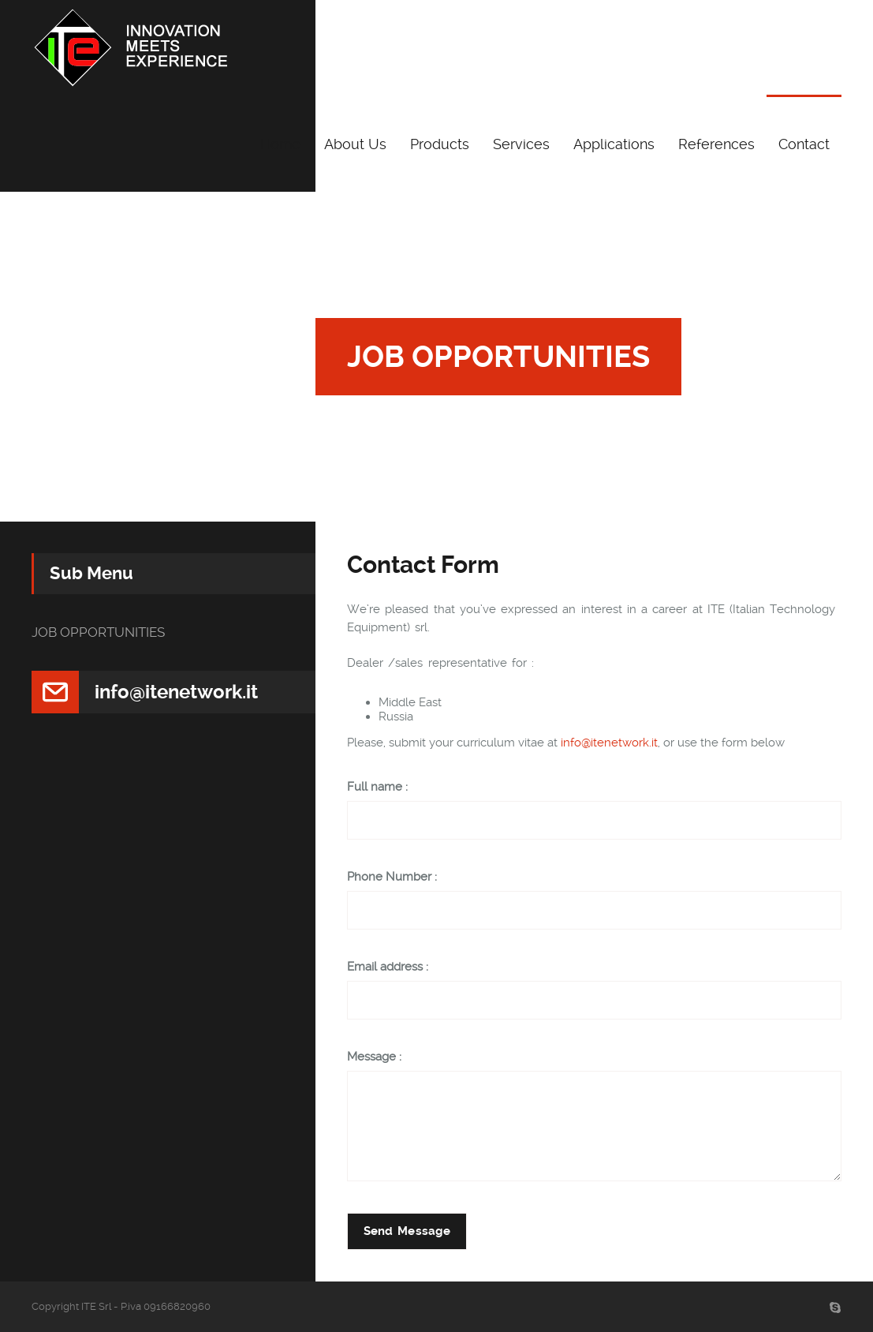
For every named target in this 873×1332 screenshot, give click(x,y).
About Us (355, 144)
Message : (374, 1057)
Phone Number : (392, 877)
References (716, 144)
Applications (614, 144)
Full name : (377, 787)
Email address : (387, 967)
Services (521, 144)
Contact (804, 144)
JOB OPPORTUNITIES (98, 632)
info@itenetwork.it (609, 742)
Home (280, 144)
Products (439, 144)
